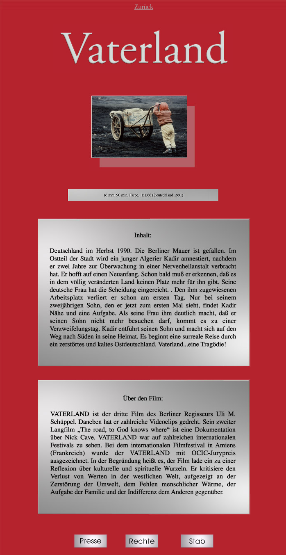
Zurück (143, 6)
